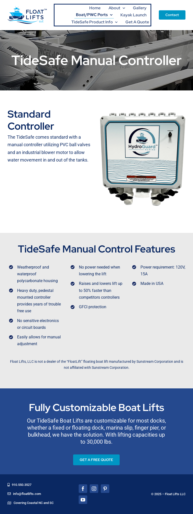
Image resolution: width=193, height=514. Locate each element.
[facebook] (83, 488)
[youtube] (83, 499)
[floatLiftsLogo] (27, 8)
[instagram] (94, 488)
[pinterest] (105, 488)
